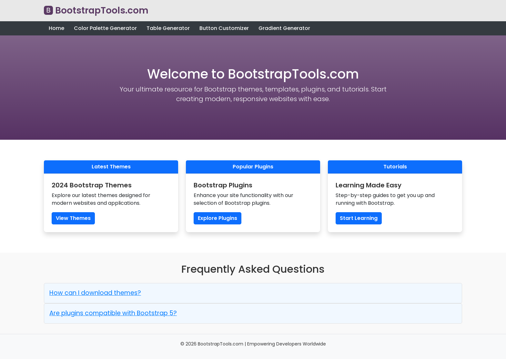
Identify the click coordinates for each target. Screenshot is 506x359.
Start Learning (359, 218)
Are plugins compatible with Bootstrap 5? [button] (113, 313)
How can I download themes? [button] (95, 292)
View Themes (73, 218)
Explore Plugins (217, 218)
